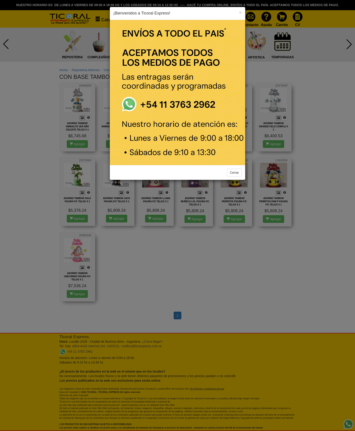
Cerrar (234, 172)
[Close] (240, 12)
